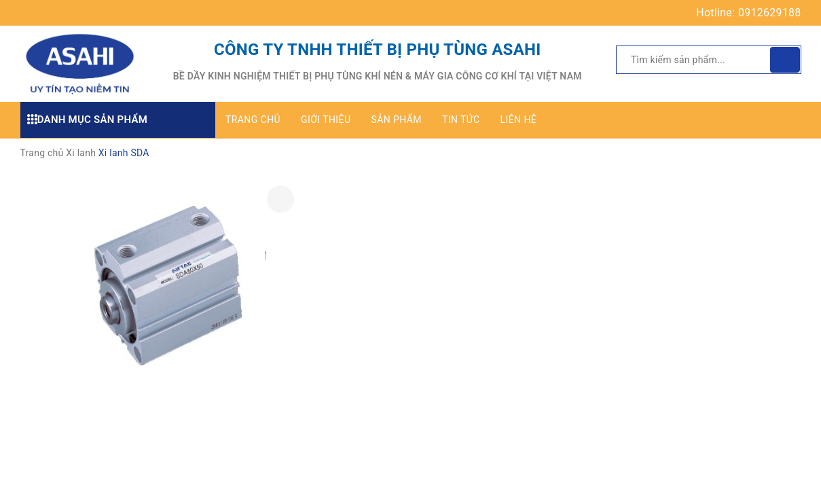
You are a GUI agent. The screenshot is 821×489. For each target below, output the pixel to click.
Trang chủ (252, 119)
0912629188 (769, 12)
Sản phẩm (396, 119)
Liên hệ (518, 119)
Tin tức (461, 119)
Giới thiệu (325, 119)
